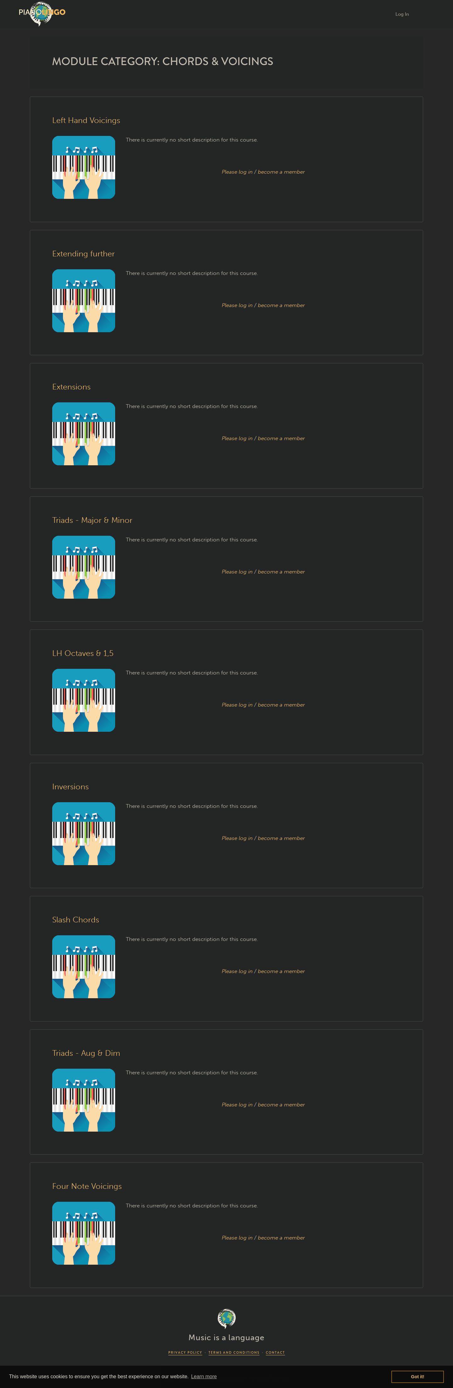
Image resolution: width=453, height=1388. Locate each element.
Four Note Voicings (87, 1186)
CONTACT (275, 1352)
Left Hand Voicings (86, 120)
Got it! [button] (417, 1376)
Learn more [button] (204, 1376)
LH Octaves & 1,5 (83, 653)
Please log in (237, 172)
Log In (402, 14)
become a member (281, 172)
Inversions (70, 787)
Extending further (83, 254)
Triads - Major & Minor (92, 520)
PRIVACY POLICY (185, 1352)
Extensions (71, 387)
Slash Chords (75, 920)
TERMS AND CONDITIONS (234, 1352)
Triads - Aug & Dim (86, 1053)
